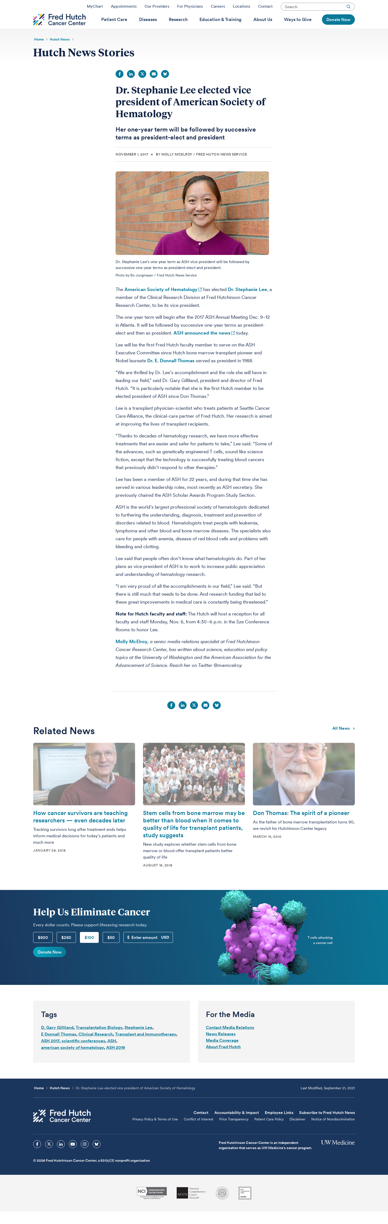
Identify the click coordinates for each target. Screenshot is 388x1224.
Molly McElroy (131, 654)
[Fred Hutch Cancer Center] (62, 1128)
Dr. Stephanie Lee (247, 302)
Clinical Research (95, 1046)
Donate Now (50, 964)
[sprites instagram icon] (85, 1157)
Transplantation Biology (99, 1040)
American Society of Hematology (160, 302)
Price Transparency (233, 1132)
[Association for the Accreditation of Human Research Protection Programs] (222, 1205)
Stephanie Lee (138, 1040)
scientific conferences (83, 1053)
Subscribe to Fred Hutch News (327, 1125)
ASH (111, 1053)
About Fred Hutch (223, 1059)
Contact (265, 8)
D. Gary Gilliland (57, 1040)
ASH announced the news (201, 345)
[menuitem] (114, 27)
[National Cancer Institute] (152, 1206)
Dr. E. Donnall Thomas (170, 373)
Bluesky (165, 87)
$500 (43, 950)
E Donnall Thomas (58, 1046)
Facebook (119, 87)
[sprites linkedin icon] (61, 1157)
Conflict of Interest (198, 1132)
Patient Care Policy (269, 1132)
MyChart (95, 8)
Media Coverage (222, 1052)
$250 (66, 950)
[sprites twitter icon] (49, 1157)
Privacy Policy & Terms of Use (155, 1132)
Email (154, 87)
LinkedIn (131, 87)
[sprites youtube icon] (73, 1157)
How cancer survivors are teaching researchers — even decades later (80, 829)
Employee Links (279, 1125)
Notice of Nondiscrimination (333, 1132)
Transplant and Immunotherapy (145, 1046)
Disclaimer (297, 1132)
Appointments (124, 8)
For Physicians (190, 8)
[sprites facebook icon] (37, 1157)
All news (343, 741)
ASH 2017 (50, 1053)
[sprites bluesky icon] (96, 1157)
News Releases (221, 1046)
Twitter (142, 87)
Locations (241, 8)
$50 (111, 950)
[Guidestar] (245, 1205)
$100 (89, 950)
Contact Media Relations (230, 1040)
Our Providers (157, 8)
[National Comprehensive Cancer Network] (191, 1205)
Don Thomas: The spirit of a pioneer (301, 825)
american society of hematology (72, 1060)
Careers (218, 8)
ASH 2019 (115, 1060)
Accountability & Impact (236, 1125)
